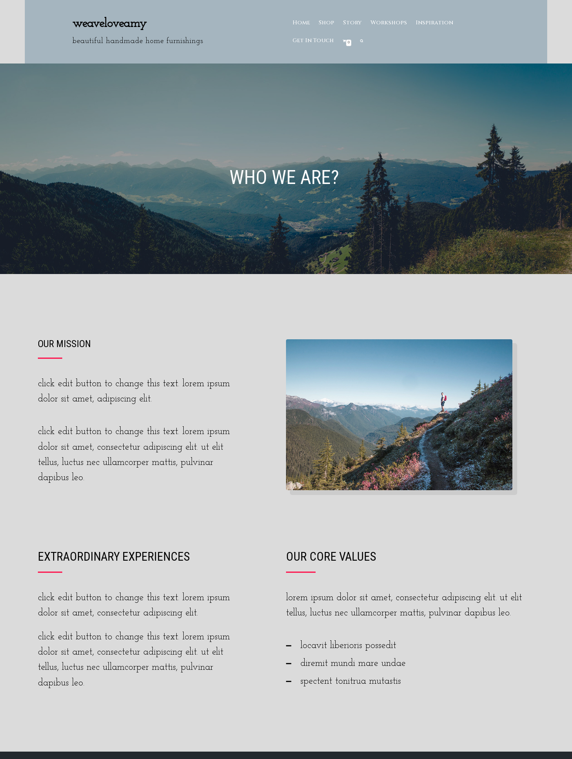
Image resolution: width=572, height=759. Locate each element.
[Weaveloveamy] (137, 31)
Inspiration (437, 23)
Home (301, 23)
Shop (327, 23)
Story (353, 23)
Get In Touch (314, 40)
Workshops (390, 23)
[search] (362, 41)
